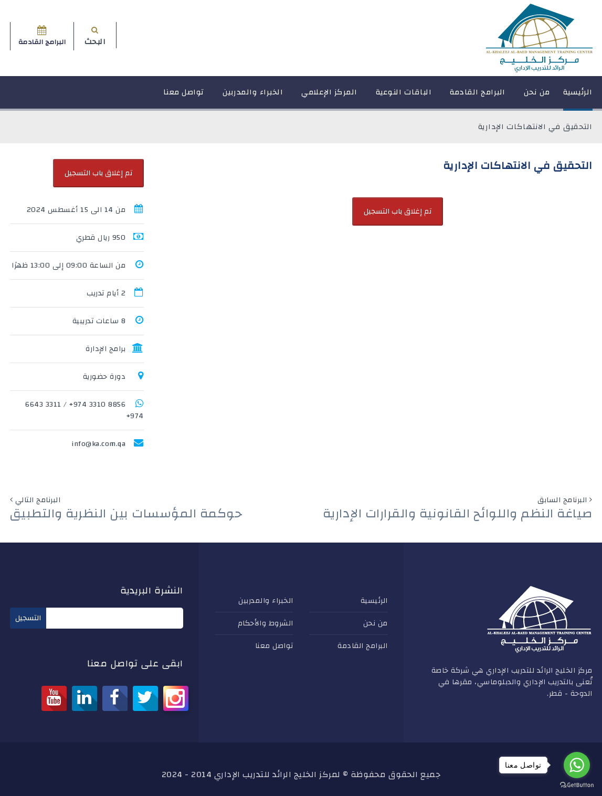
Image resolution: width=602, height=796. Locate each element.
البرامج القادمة (477, 97)
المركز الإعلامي (329, 97)
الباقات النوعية (404, 97)
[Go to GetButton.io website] (577, 785)
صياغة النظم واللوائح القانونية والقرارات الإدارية (458, 513)
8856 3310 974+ (97, 404)
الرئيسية (578, 97)
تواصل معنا (183, 97)
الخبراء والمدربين (253, 97)
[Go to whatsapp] (577, 765)
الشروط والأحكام (265, 623)
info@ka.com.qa (98, 444)
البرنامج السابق (562, 500)
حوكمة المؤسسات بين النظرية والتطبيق (126, 513)
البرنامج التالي (38, 500)
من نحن (537, 97)
